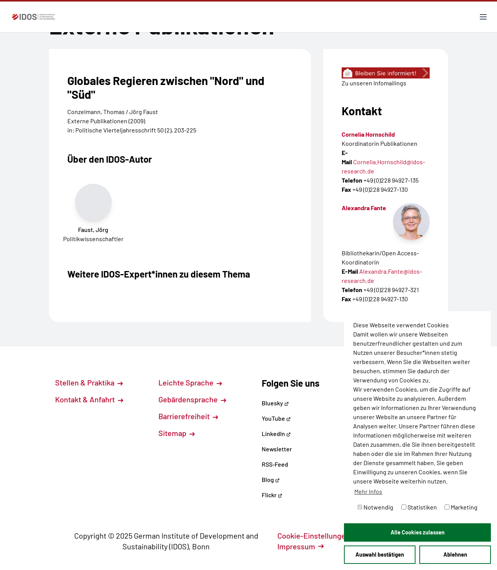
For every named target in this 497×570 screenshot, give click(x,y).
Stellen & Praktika (89, 382)
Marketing (461, 507)
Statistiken (419, 507)
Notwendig (375, 507)
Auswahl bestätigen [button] (379, 554)
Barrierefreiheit (188, 416)
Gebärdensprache (192, 399)
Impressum (300, 546)
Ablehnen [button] (455, 554)
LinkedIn (276, 433)
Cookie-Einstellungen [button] (317, 535)
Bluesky (275, 403)
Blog (271, 479)
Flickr (272, 494)
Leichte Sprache (190, 382)
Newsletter (277, 448)
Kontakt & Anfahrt (89, 399)
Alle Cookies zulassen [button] (418, 532)
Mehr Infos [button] (368, 491)
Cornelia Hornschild (368, 134)
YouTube (276, 418)
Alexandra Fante (364, 207)
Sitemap (176, 433)
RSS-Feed (275, 464)
